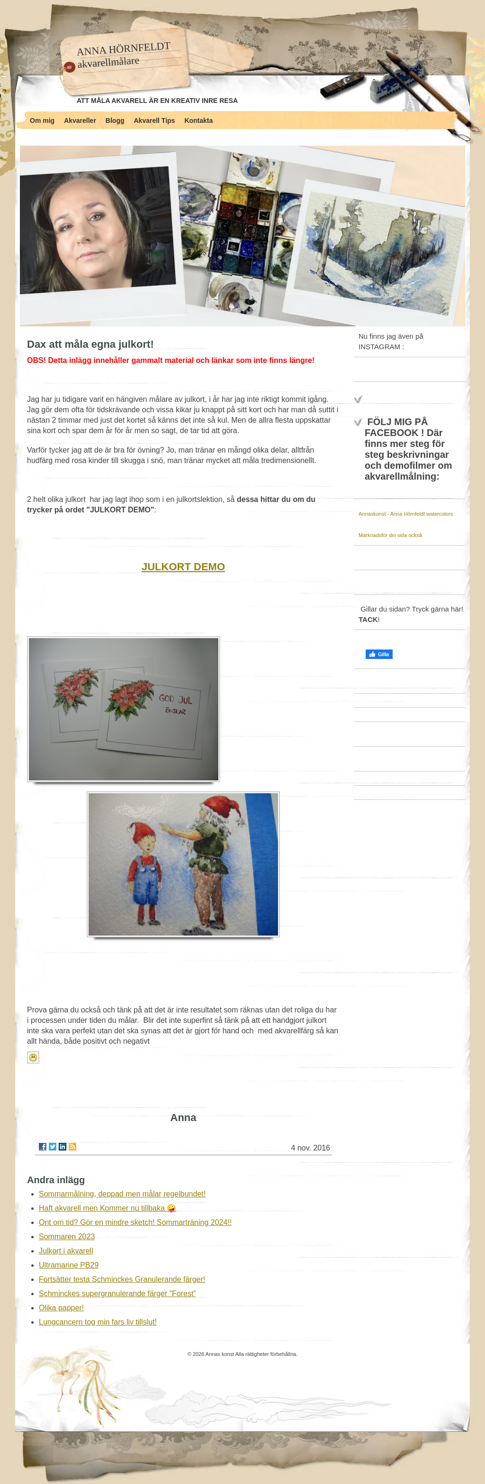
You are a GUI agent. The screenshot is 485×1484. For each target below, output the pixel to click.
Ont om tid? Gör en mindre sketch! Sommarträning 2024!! (135, 1222)
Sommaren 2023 (67, 1237)
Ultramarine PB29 (69, 1265)
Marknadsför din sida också (390, 535)
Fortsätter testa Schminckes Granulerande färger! (122, 1279)
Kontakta (198, 120)
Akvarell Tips (154, 120)
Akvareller (80, 120)
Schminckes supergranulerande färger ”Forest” (117, 1293)
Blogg (115, 120)
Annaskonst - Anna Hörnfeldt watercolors (406, 514)
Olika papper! (61, 1308)
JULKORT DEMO (183, 567)
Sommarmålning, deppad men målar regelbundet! (122, 1194)
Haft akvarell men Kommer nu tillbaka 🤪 (107, 1208)
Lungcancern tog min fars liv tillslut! (98, 1322)
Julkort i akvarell (66, 1251)
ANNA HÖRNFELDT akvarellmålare (123, 54)
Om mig (42, 120)
